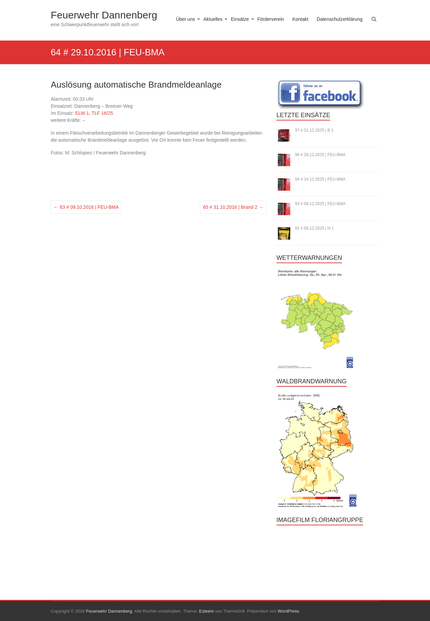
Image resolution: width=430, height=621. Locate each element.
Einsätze (240, 19)
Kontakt (300, 19)
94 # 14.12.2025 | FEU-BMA (320, 179)
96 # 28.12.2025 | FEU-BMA (320, 154)
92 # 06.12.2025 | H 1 (314, 228)
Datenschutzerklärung (339, 19)
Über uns (185, 19)
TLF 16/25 (102, 113)
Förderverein (270, 19)
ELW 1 (82, 113)
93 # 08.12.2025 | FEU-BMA (320, 203)
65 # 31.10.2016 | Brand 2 (233, 207)
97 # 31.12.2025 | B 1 (314, 130)
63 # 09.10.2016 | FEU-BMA (86, 207)
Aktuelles (212, 19)
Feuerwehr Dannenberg (104, 14)
